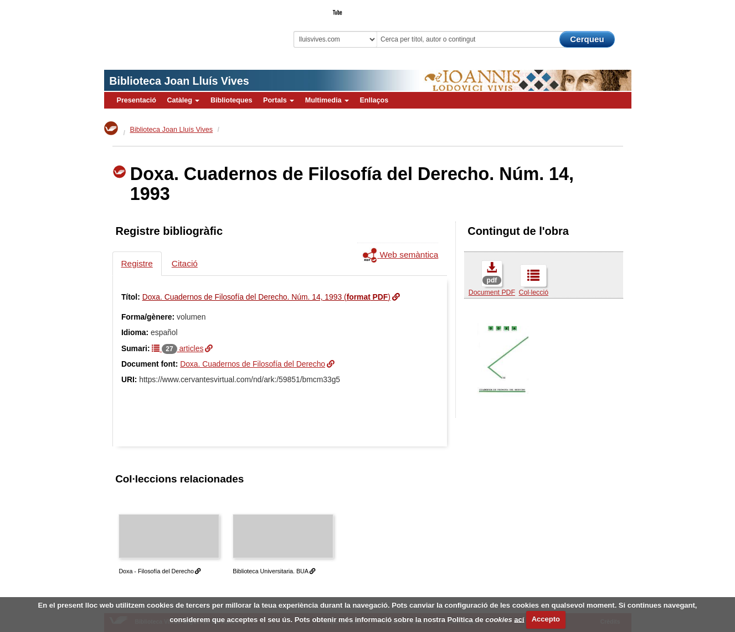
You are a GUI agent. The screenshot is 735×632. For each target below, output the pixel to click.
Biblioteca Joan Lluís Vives (179, 81)
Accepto (546, 619)
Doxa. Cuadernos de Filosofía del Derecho (252, 363)
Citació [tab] (185, 263)
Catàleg (183, 100)
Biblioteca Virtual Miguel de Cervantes (182, 28)
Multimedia (327, 100)
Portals (278, 100)
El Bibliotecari (581, 9)
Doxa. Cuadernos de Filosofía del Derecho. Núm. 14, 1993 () (266, 296)
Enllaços (373, 100)
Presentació (136, 100)
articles (177, 348)
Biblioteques (231, 100)
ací (519, 619)
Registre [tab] (137, 263)
